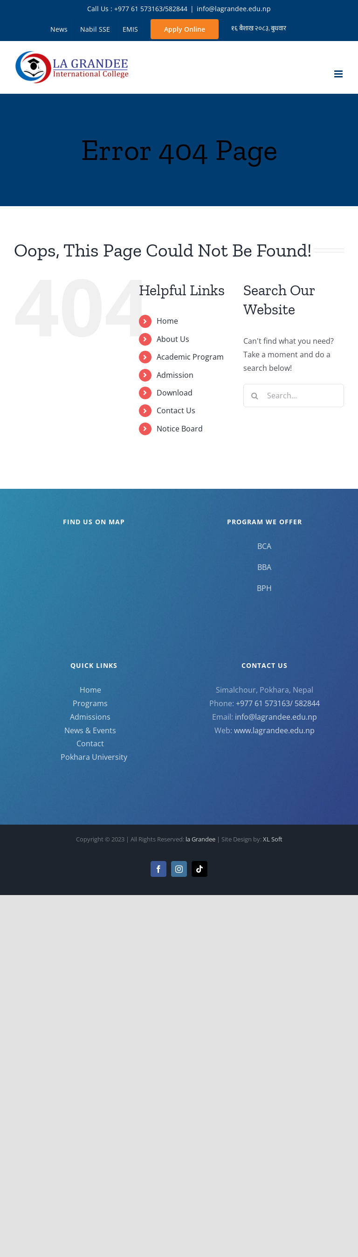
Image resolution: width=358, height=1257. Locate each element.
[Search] (255, 395)
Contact (90, 743)
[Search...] (293, 395)
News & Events (90, 730)
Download (175, 393)
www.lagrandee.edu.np (274, 730)
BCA (264, 546)
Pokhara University (94, 757)
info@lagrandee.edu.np (234, 8)
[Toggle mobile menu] (339, 74)
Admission (175, 375)
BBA (264, 567)
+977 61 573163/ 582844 (278, 703)
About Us (173, 339)
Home (167, 321)
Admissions (90, 717)
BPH (264, 588)
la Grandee (201, 839)
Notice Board (180, 429)
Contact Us (176, 410)
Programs (90, 703)
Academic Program (190, 357)
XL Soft (272, 839)
